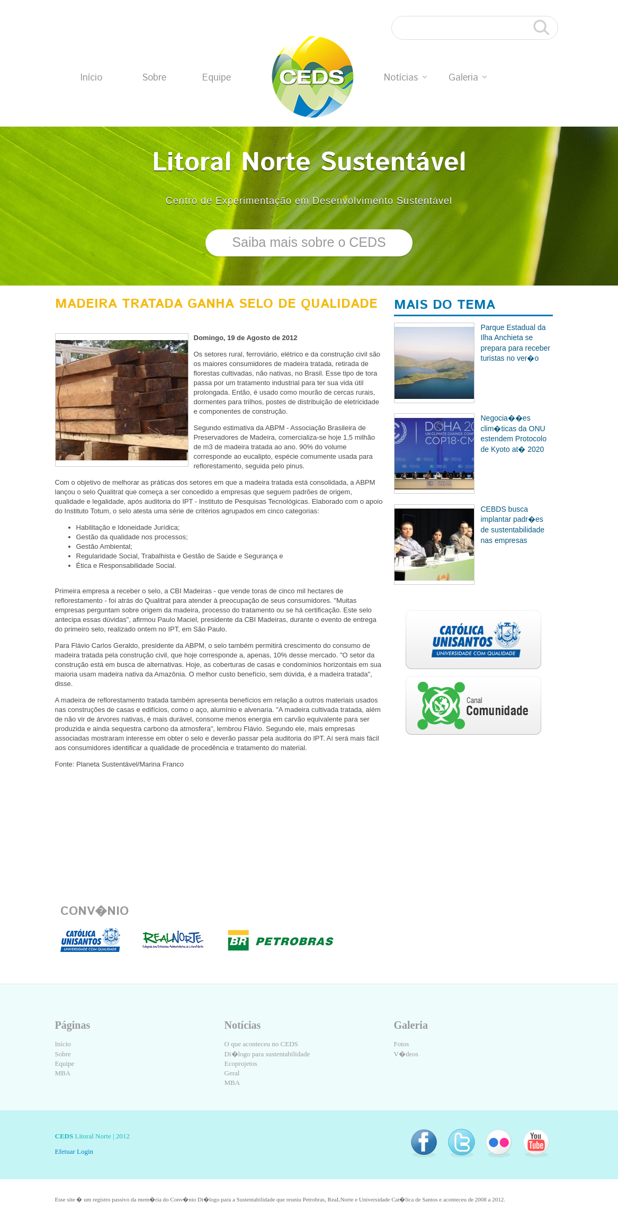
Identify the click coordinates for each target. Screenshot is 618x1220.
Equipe (216, 78)
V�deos (406, 1054)
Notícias (405, 78)
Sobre (154, 78)
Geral (232, 1073)
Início (91, 78)
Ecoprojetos (241, 1063)
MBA (63, 1073)
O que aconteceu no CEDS (261, 1044)
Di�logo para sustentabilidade (267, 1054)
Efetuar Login (74, 1151)
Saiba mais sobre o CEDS (309, 242)
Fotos (401, 1044)
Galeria (468, 78)
